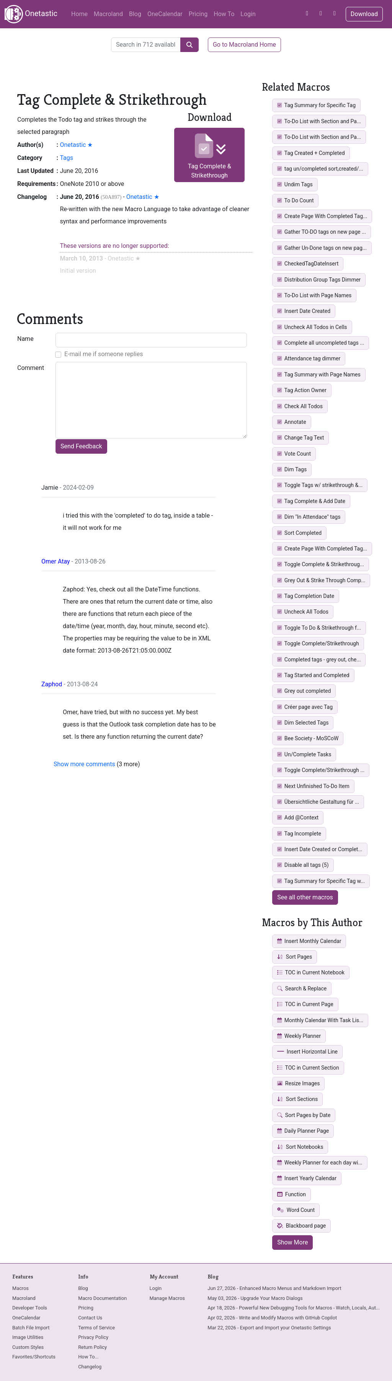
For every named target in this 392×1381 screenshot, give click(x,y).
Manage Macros (167, 1298)
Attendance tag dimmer (308, 358)
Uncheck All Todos (302, 612)
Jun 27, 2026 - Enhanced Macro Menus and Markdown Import (274, 1288)
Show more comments (84, 764)
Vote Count (294, 454)
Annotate (291, 422)
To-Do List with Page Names (314, 295)
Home (79, 14)
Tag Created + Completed (311, 153)
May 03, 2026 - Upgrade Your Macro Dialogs (254, 1298)
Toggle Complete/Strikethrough (318, 643)
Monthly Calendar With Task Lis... (320, 1020)
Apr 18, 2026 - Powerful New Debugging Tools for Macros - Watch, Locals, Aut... (293, 1308)
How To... (88, 1357)
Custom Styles (28, 1347)
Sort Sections (297, 1099)
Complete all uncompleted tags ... (320, 343)
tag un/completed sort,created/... (320, 169)
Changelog (89, 1367)
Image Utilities (27, 1337)
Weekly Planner (299, 1036)
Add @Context (297, 817)
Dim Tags (292, 469)
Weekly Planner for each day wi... (319, 1163)
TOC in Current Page (305, 1004)
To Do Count (295, 200)
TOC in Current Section (308, 1068)
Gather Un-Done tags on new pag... (322, 248)
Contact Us (90, 1318)
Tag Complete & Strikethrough (209, 156)
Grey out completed (304, 691)
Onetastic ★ (76, 144)
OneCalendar (165, 14)
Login (247, 14)
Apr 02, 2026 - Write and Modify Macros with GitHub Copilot (272, 1318)
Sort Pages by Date (303, 1115)
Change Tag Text (300, 438)
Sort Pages (294, 957)
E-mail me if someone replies (103, 354)
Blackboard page (301, 1226)
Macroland (108, 14)
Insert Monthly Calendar (309, 941)
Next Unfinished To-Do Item (313, 786)
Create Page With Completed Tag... (322, 216)
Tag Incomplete (299, 834)
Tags (66, 157)
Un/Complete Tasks (304, 754)
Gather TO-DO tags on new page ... (321, 232)
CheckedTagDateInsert (307, 264)
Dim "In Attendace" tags (308, 517)
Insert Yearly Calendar (306, 1178)
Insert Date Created (303, 311)
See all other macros (305, 897)
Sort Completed (299, 533)
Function (291, 1194)
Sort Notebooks (300, 1147)
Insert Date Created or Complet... (319, 849)
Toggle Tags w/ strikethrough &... (320, 485)
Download (364, 14)
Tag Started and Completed (313, 675)
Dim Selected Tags (302, 723)
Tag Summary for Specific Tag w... (321, 881)
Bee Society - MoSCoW (307, 738)
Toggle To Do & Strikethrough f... (319, 628)
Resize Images (298, 1083)
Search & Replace (302, 988)
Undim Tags (295, 184)
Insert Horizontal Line (307, 1052)
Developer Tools (29, 1308)
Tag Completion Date (305, 596)
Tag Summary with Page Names (318, 374)
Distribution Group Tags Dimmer (319, 280)
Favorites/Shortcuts (34, 1357)
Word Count (296, 1210)
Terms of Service (96, 1328)
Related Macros (296, 87)
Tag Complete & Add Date (311, 501)
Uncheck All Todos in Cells (312, 327)
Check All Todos (300, 406)
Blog (135, 14)
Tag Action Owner (302, 390)
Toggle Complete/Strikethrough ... (320, 770)
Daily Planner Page (303, 1131)
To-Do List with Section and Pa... (319, 121)
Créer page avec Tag (305, 707)
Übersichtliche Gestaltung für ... (318, 802)
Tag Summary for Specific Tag (316, 105)
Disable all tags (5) (302, 865)
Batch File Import (30, 1328)
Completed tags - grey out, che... (319, 659)
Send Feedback (81, 446)
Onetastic (31, 14)
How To (224, 14)
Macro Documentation (102, 1298)
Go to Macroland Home (244, 44)
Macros (20, 1288)
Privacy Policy (93, 1337)
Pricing (198, 14)
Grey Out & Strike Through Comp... (321, 580)
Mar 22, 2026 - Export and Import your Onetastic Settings (269, 1328)
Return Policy (92, 1347)
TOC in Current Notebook (311, 972)
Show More (292, 1242)
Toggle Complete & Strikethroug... (320, 564)
